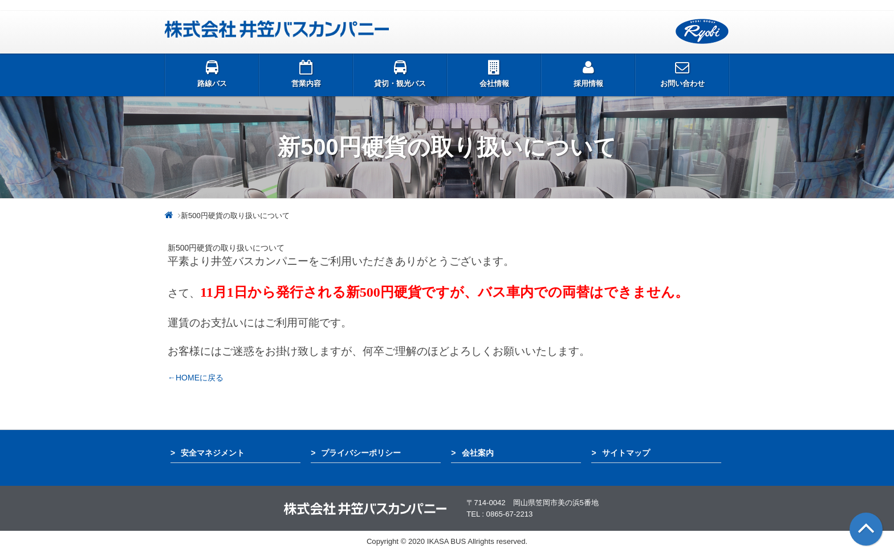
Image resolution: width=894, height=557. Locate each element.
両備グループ (702, 31)
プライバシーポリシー (361, 452)
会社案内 (478, 452)
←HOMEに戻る (196, 377)
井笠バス (277, 29)
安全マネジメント (213, 452)
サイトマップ (626, 452)
